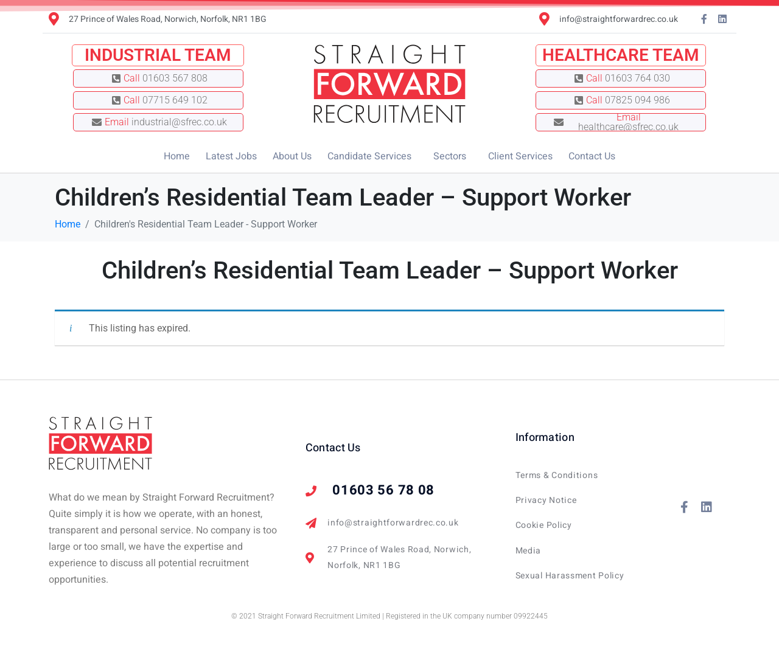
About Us (292, 156)
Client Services (520, 156)
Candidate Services (369, 156)
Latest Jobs (231, 156)
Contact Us (591, 156)
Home (177, 156)
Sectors (449, 156)
